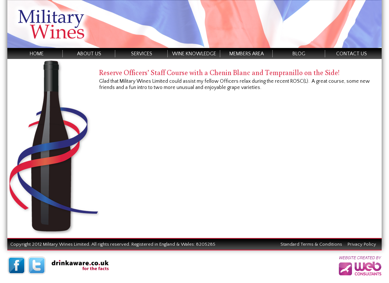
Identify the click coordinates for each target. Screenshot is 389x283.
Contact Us (351, 53)
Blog (298, 53)
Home (37, 53)
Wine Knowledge (194, 53)
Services (141, 53)
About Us (89, 53)
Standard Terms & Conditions (311, 244)
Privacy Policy (362, 244)
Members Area (246, 53)
